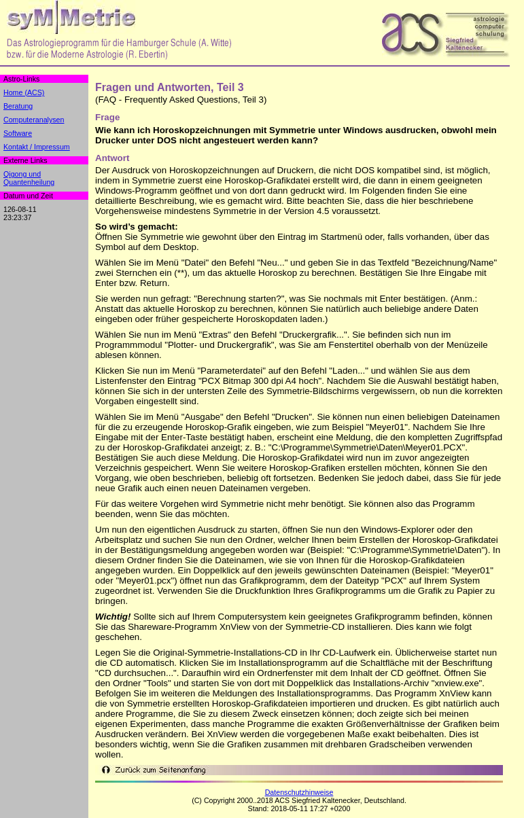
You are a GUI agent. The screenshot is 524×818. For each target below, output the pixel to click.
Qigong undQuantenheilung (28, 178)
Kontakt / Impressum (36, 147)
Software (17, 133)
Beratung (18, 106)
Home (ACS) (23, 92)
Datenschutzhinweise (299, 792)
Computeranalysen (33, 119)
